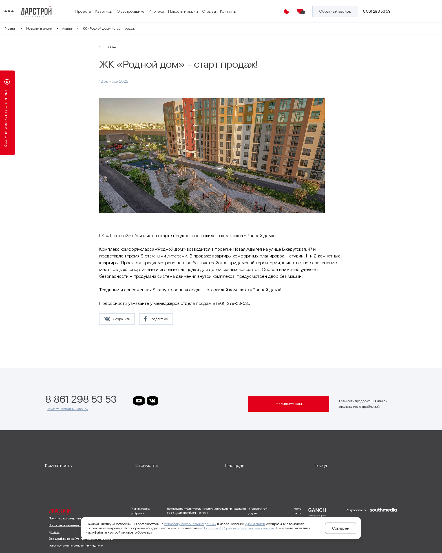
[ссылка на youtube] (139, 401)
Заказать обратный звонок (67, 409)
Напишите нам (289, 403)
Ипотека (207, 7)
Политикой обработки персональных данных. (239, 528)
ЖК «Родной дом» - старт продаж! (149, 28)
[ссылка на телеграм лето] (220, 401)
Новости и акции (234, 7)
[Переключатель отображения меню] (49, 11)
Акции (107, 28)
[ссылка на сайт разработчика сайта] (383, 528)
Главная (51, 28)
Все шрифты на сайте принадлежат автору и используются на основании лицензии (81, 542)
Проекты (134, 7)
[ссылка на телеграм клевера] (193, 401)
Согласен (340, 528)
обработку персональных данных (190, 524)
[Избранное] (303, 11)
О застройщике (182, 7)
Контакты (135, 14)
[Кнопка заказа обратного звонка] (337, 11)
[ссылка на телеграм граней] (206, 401)
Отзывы (260, 7)
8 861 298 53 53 (378, 11)
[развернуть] (86, 465)
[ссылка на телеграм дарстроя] (166, 401)
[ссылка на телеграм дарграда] (179, 401)
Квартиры (155, 7)
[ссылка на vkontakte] (152, 401)
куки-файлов (255, 524)
